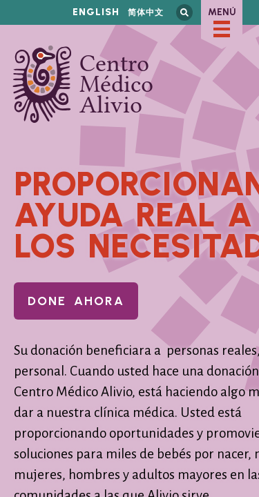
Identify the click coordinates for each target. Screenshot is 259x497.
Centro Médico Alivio (82, 84)
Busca (184, 12)
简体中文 (146, 12)
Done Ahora (76, 301)
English (96, 12)
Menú (222, 12)
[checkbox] (221, 29)
